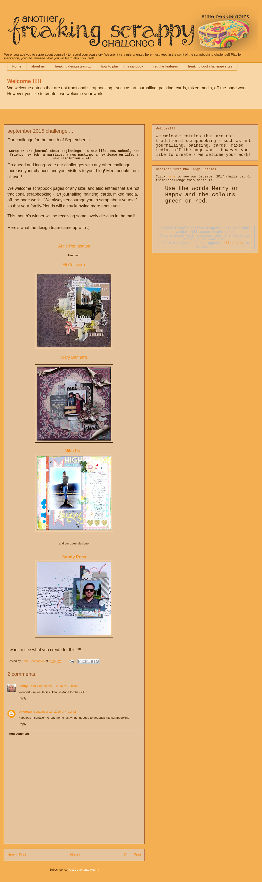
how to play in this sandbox (122, 66)
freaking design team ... (73, 66)
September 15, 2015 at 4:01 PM (55, 711)
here (171, 176)
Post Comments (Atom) (83, 869)
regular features (165, 66)
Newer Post (16, 855)
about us (38, 66)
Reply (22, 698)
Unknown (25, 711)
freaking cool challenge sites (210, 66)
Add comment (19, 733)
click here (233, 243)
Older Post (132, 855)
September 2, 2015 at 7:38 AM (57, 686)
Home (16, 66)
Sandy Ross (27, 686)
